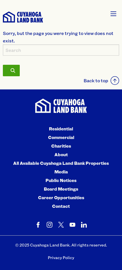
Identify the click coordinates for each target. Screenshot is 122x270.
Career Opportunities (61, 197)
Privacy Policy (61, 257)
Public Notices (61, 180)
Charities (61, 146)
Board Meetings (61, 189)
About (61, 154)
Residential (61, 129)
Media (61, 172)
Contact (61, 206)
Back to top (101, 80)
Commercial (61, 137)
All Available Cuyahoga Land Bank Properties (61, 163)
